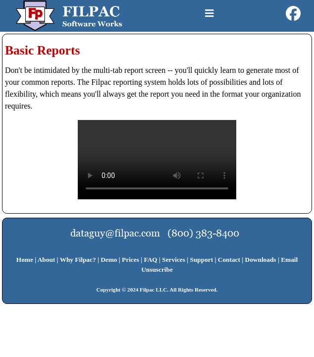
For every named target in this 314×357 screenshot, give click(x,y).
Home (24, 259)
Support (201, 259)
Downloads (260, 259)
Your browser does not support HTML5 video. (157, 159)
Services (173, 259)
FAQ (150, 259)
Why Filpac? (78, 259)
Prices (130, 259)
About (46, 259)
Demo (109, 259)
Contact (229, 259)
